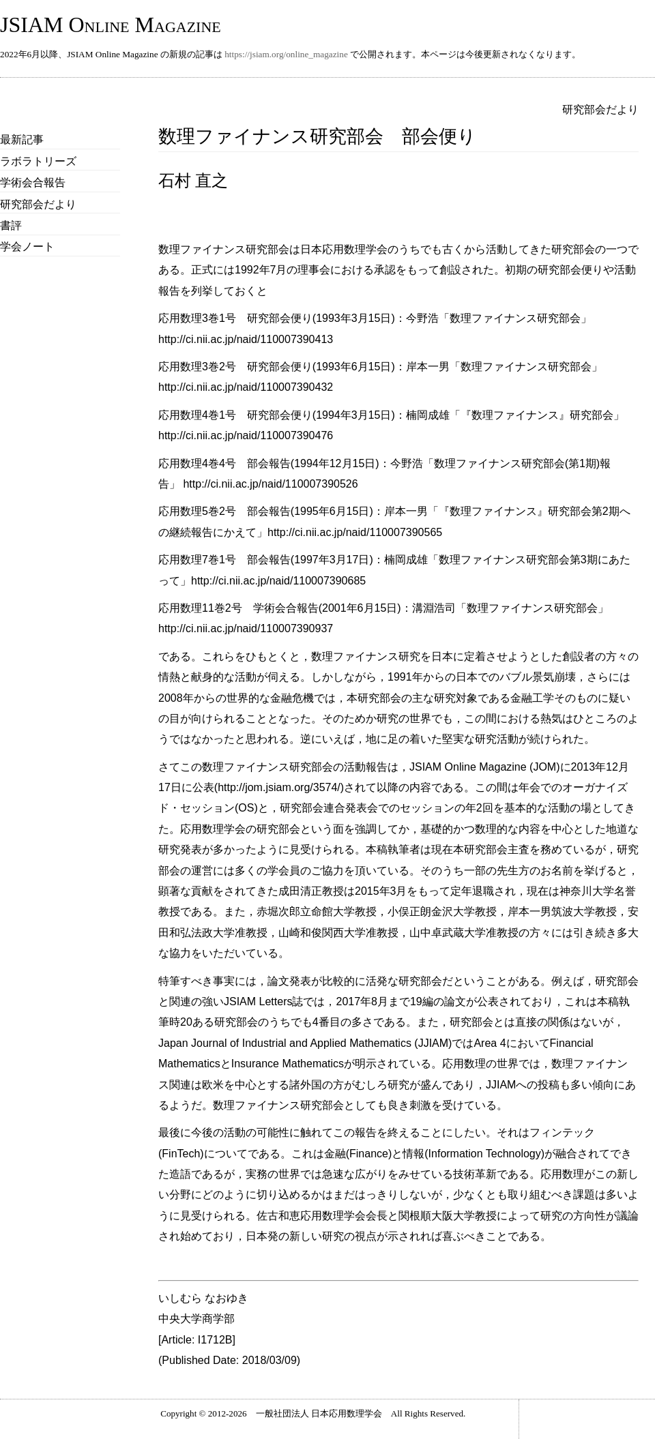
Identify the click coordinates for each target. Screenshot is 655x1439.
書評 (11, 225)
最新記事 (22, 139)
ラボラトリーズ (38, 161)
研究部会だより (38, 204)
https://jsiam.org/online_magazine (286, 54)
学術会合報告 (33, 182)
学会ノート (27, 246)
